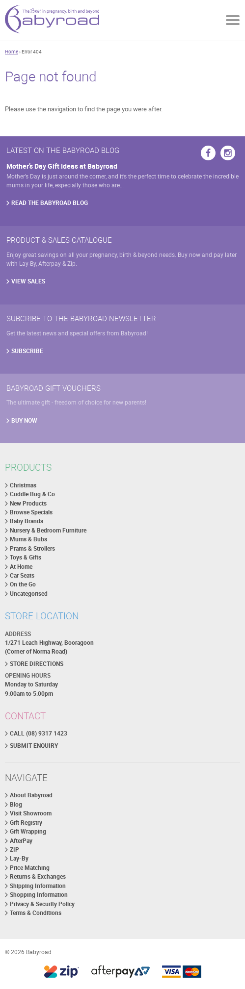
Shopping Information (39, 894)
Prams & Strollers (32, 548)
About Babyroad (31, 795)
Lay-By (19, 858)
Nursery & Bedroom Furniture (48, 530)
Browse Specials (31, 512)
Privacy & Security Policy (42, 904)
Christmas (23, 485)
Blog (16, 804)
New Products (28, 503)
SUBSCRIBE (27, 351)
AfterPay (21, 840)
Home (11, 51)
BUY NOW (24, 420)
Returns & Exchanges (38, 876)
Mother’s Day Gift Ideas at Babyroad (61, 166)
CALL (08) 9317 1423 (38, 733)
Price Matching (30, 867)
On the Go (23, 584)
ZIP (14, 849)
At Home (21, 566)
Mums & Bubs (28, 539)
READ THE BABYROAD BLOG (49, 202)
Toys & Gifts (25, 557)
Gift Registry (26, 822)
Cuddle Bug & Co (32, 494)
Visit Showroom (31, 813)
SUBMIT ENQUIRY (34, 745)
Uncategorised (29, 593)
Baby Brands (26, 521)
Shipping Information (38, 885)
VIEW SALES (28, 281)
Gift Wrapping (28, 831)
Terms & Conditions (35, 912)
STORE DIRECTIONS (36, 663)
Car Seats (22, 575)
